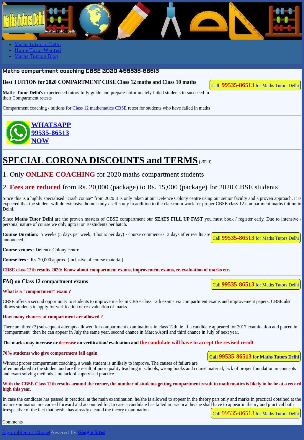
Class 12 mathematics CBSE (100, 107)
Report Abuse (34, 432)
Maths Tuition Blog (36, 56)
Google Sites (91, 432)
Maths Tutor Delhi (60, 31)
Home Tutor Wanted (37, 50)
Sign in (10, 432)
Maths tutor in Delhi (37, 44)
